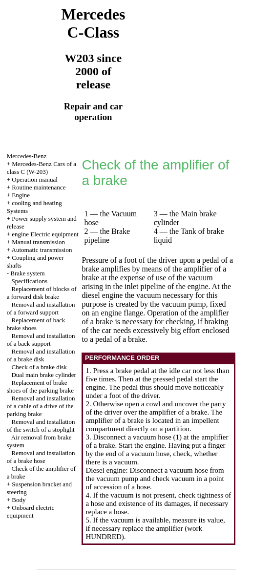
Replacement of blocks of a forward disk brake (42, 292)
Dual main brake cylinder (43, 374)
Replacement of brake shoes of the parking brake (40, 386)
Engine (21, 195)
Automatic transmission (42, 249)
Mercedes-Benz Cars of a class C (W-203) (41, 167)
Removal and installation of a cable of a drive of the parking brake (41, 406)
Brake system (27, 273)
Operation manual (35, 179)
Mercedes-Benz (27, 156)
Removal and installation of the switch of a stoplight (41, 425)
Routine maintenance (38, 187)
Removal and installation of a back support (41, 339)
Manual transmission (38, 242)
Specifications (29, 281)
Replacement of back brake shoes (36, 324)
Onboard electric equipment (31, 511)
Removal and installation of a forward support (41, 308)
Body (18, 499)
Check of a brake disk (38, 367)
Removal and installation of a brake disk (41, 355)
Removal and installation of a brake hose (41, 456)
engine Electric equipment (45, 234)
